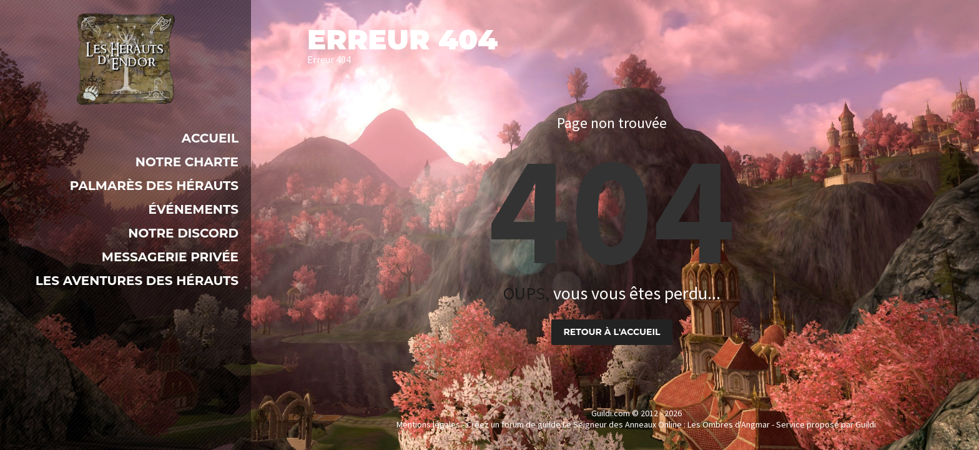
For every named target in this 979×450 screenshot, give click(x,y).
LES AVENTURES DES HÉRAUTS (137, 280)
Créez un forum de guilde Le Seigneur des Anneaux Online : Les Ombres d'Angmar (618, 424)
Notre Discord (183, 233)
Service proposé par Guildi (826, 424)
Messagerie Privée (170, 256)
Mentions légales (428, 424)
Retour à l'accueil (612, 332)
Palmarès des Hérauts (154, 185)
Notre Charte (187, 161)
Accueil (210, 138)
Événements (193, 209)
